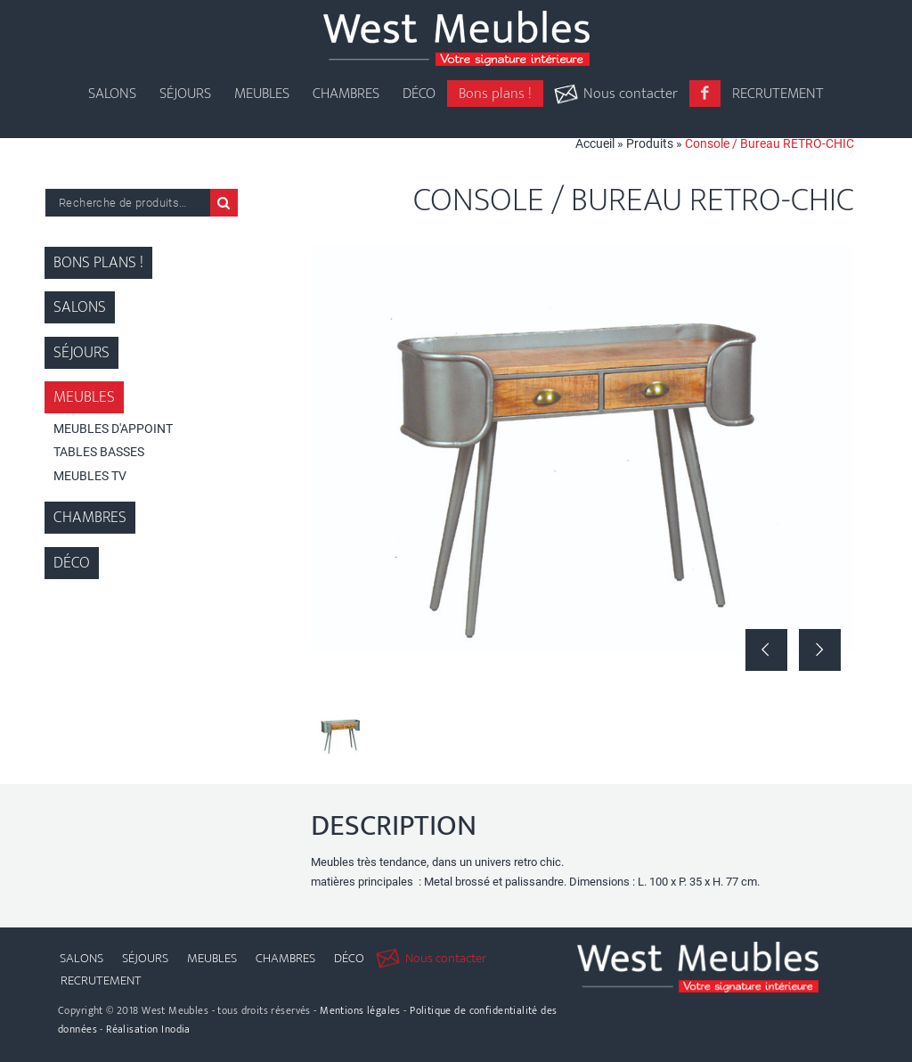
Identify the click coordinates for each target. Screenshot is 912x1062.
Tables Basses (98, 452)
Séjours (81, 352)
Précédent (766, 650)
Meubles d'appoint (113, 428)
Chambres (89, 517)
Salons (79, 307)
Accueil (595, 143)
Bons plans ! (98, 262)
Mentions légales (360, 1010)
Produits (649, 143)
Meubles (84, 397)
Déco (71, 563)
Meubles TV (89, 476)
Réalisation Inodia (148, 1029)
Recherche (224, 202)
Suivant (820, 650)
